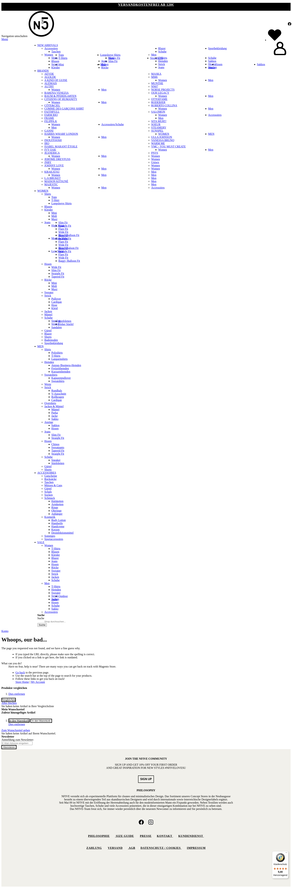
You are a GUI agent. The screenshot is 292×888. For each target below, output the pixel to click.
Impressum (196, 847)
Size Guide (124, 835)
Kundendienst (191, 835)
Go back (20, 672)
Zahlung (94, 847)
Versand (115, 847)
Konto (4, 631)
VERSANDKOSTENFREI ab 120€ (146, 4)
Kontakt (165, 835)
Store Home (22, 681)
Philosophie (99, 835)
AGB (131, 847)
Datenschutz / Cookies (161, 847)
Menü (4, 39)
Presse (145, 835)
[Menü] (286, 853)
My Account (38, 681)
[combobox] (55, 621)
